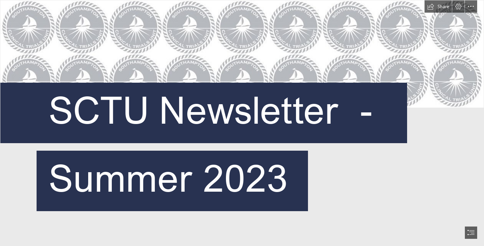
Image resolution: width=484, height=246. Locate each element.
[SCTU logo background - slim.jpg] (242, 123)
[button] (438, 6)
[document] (242, 123)
